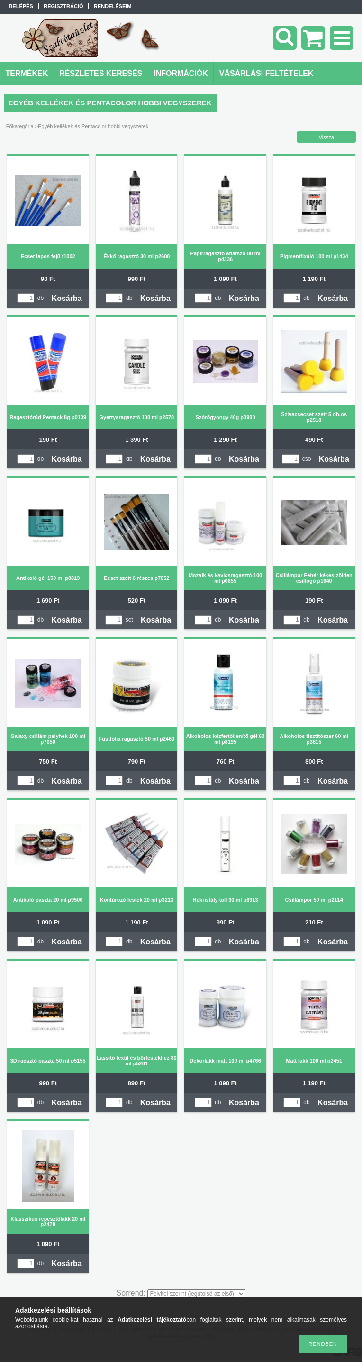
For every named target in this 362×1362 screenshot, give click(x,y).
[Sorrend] (196, 1293)
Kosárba (67, 298)
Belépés (21, 6)
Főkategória (20, 126)
